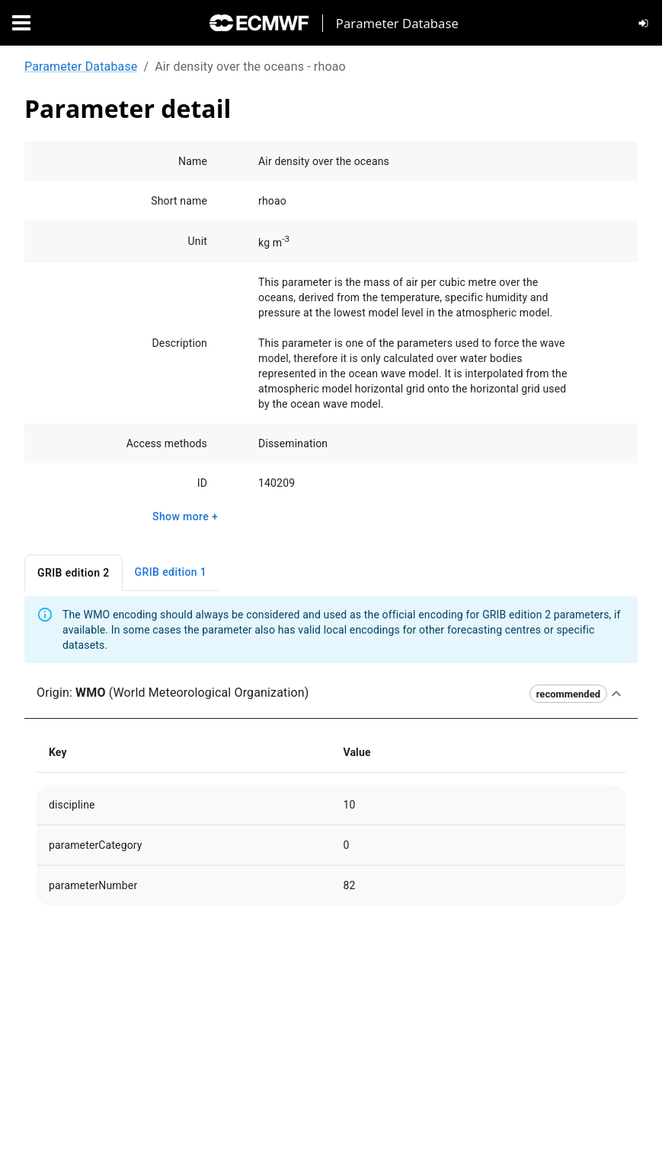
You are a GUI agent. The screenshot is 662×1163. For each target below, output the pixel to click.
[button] (331, 694)
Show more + (185, 517)
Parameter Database (80, 66)
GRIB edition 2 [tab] (73, 573)
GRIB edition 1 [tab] (171, 572)
